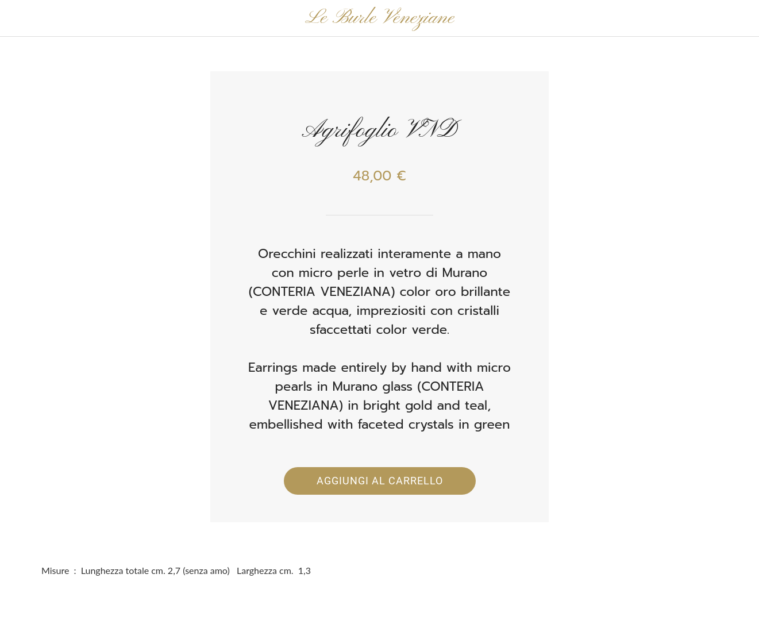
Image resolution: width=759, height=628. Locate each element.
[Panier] (729, 18)
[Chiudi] (18, 18)
